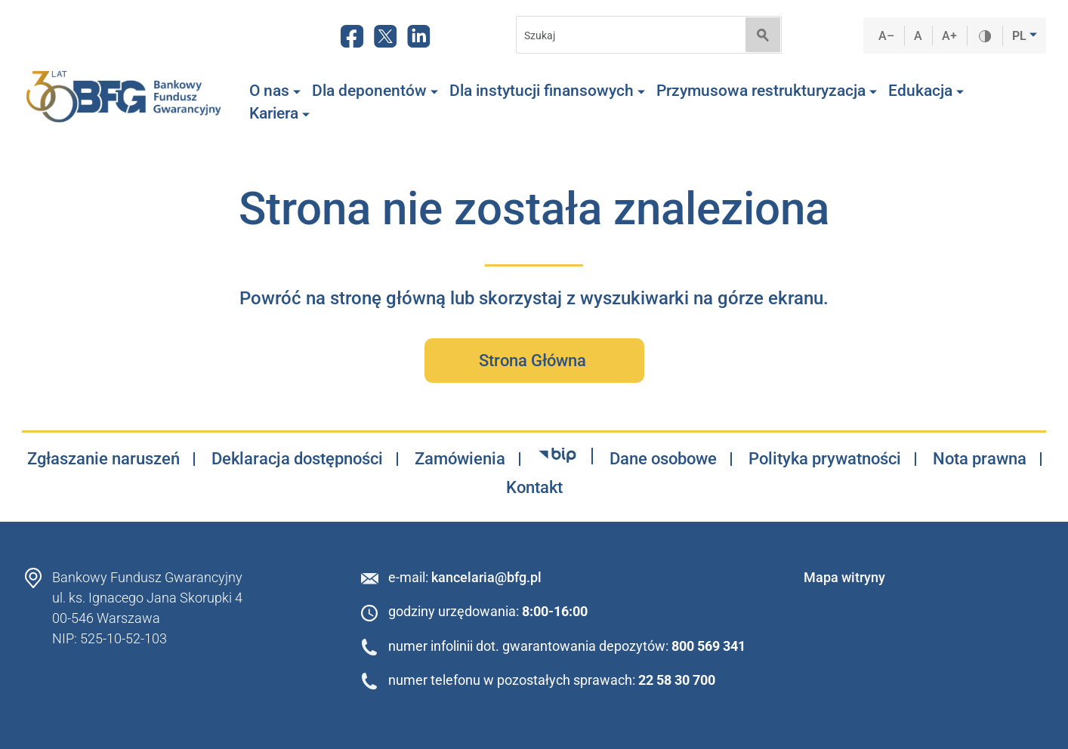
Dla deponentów (375, 91)
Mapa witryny (844, 577)
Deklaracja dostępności (297, 459)
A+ (950, 36)
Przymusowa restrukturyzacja (766, 91)
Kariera (279, 113)
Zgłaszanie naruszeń (103, 459)
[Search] (626, 35)
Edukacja (926, 91)
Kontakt (534, 488)
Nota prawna (979, 459)
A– (886, 36)
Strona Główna (534, 360)
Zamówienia (460, 459)
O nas (275, 91)
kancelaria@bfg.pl (486, 577)
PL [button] (1020, 36)
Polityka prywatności (825, 459)
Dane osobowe (663, 459)
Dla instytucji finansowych (547, 91)
